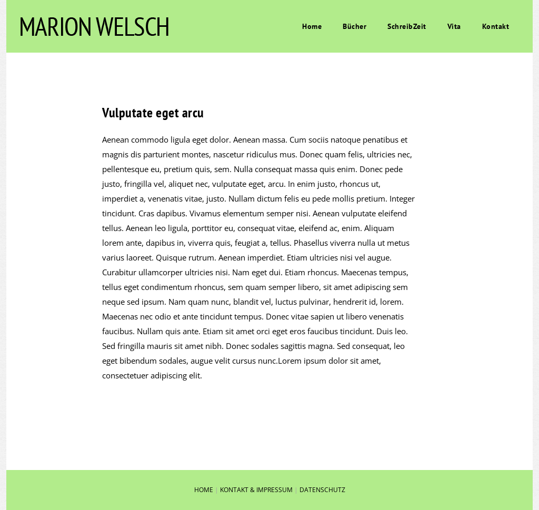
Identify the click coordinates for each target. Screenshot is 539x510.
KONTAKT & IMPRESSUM (256, 489)
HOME (203, 489)
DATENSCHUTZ (322, 489)
